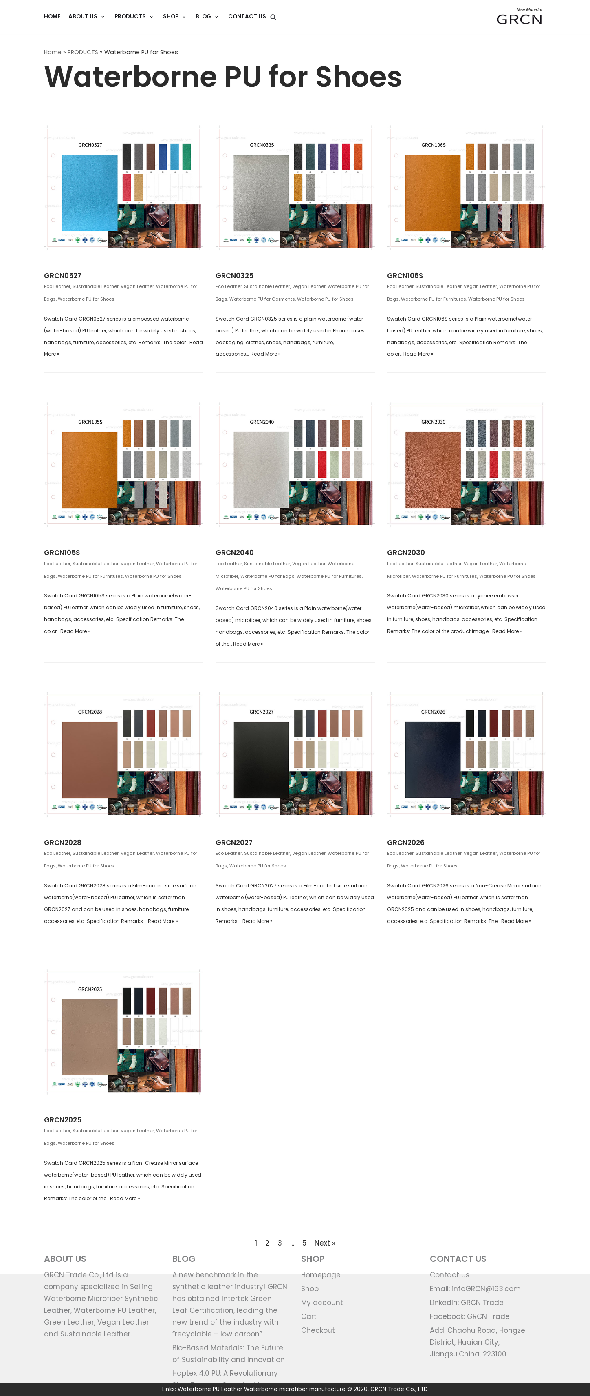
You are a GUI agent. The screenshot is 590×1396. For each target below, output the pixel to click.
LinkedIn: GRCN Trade (467, 1303)
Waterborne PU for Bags (267, 576)
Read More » (266, 353)
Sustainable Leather (96, 286)
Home (53, 52)
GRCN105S (62, 553)
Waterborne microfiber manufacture (295, 1389)
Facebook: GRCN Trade (470, 1316)
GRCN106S (405, 276)
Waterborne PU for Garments (262, 299)
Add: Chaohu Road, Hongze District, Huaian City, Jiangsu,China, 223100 (477, 1342)
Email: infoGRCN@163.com (475, 1289)
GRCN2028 (62, 842)
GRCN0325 (234, 276)
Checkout (318, 1330)
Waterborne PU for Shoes (86, 299)
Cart (309, 1316)
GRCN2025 (62, 1120)
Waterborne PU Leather (210, 1389)
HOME (52, 16)
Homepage (321, 1275)
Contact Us (247, 16)
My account (322, 1303)
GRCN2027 (234, 842)
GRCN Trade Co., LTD (399, 1389)
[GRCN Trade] (519, 17)
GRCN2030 (406, 553)
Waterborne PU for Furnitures (433, 299)
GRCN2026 (406, 842)
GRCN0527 (62, 276)
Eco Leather (57, 286)
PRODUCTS (83, 52)
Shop (310, 1289)
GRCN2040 (235, 553)
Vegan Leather (137, 286)
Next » (325, 1243)
